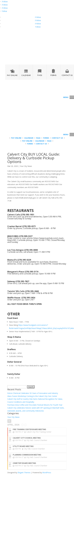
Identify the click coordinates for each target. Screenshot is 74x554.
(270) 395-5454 (28, 297)
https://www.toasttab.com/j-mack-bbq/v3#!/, (35, 239)
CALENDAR (28, 138)
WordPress (46, 472)
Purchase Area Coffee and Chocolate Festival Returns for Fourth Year (34, 405)
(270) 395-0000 (31, 250)
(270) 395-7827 (22, 281)
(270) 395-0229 (24, 259)
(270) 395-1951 (27, 214)
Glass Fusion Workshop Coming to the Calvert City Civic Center (32, 396)
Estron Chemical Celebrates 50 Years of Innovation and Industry (32, 393)
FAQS (38, 138)
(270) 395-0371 (29, 226)
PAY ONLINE (16, 138)
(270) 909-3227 (25, 236)
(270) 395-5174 (31, 271)
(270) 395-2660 (32, 291)
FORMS (46, 138)
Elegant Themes (24, 472)
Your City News (26, 166)
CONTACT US (57, 138)
